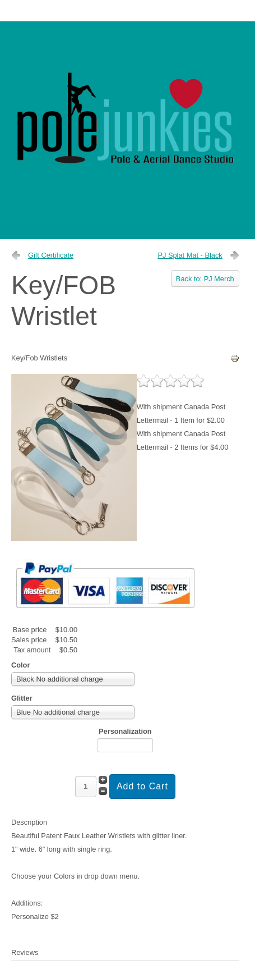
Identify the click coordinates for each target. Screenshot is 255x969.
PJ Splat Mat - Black (189, 255)
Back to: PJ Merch (205, 279)
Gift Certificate (50, 255)
